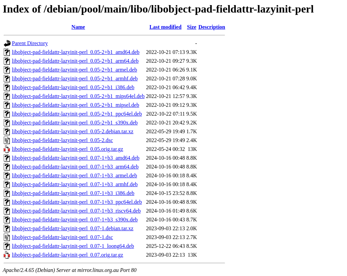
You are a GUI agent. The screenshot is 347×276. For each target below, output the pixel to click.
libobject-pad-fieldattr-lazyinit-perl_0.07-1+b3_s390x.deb (75, 219)
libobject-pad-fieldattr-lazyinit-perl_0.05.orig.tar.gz (67, 149)
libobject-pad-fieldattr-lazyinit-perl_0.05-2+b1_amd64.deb (76, 52)
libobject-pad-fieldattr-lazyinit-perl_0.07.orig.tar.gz (67, 255)
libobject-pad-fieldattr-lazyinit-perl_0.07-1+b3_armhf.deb (75, 184)
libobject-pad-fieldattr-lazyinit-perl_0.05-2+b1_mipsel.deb (75, 105)
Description (211, 27)
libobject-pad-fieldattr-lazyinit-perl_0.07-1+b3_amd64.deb (76, 158)
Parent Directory (30, 43)
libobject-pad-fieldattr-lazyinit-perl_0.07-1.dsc (62, 237)
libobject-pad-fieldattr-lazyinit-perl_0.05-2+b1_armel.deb (74, 70)
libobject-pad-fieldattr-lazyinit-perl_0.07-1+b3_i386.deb (73, 193)
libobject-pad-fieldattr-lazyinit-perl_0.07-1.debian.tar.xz (73, 228)
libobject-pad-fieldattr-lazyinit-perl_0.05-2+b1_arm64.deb (75, 61)
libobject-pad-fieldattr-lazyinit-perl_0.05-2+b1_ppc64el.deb (77, 114)
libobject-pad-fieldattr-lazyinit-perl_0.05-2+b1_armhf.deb (75, 78)
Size (192, 27)
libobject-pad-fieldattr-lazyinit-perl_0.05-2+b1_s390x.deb (75, 122)
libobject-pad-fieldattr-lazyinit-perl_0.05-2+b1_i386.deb (73, 87)
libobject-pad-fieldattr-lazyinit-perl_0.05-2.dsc (62, 140)
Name (78, 27)
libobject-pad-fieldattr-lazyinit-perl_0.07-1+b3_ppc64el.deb (77, 202)
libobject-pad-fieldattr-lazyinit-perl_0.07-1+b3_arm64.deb (75, 167)
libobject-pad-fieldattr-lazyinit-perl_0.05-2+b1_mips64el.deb (78, 96)
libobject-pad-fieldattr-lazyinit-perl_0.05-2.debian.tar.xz (73, 131)
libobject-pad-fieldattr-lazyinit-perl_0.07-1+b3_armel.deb (74, 175)
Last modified (165, 27)
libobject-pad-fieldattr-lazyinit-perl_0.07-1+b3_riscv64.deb (76, 211)
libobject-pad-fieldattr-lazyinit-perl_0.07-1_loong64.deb (73, 246)
